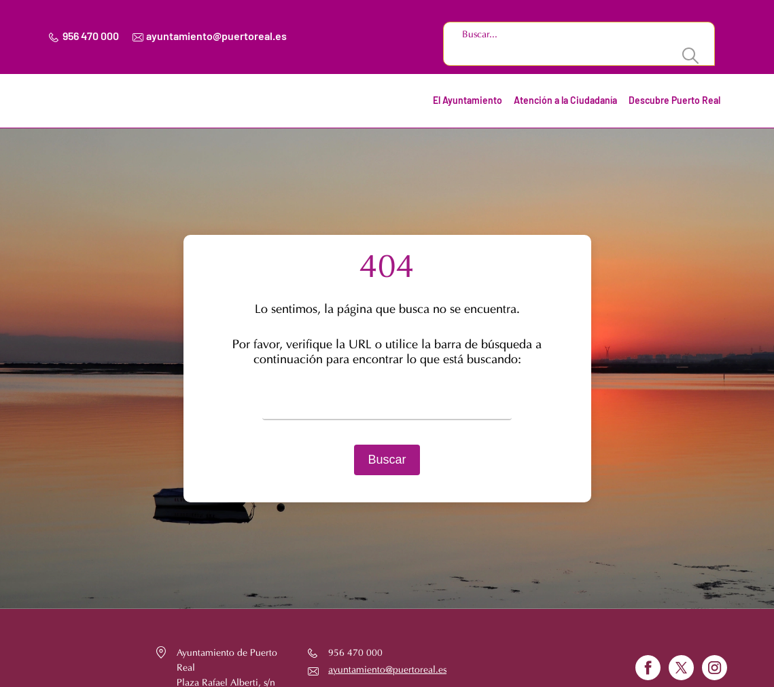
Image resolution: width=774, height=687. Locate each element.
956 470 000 (91, 36)
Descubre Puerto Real (674, 101)
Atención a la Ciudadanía (565, 101)
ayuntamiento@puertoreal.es (216, 36)
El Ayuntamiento (467, 101)
